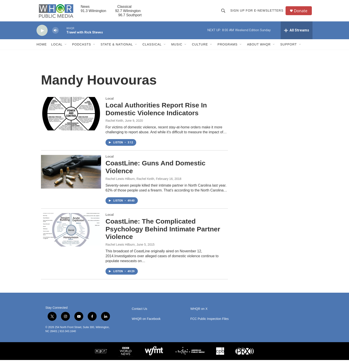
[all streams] (296, 32)
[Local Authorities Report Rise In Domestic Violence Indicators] (71, 115)
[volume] (55, 32)
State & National (117, 46)
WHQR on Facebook (146, 321)
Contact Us (139, 311)
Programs (227, 46)
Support (288, 46)
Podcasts (81, 46)
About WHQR (259, 46)
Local (57, 46)
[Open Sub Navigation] (66, 46)
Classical (152, 46)
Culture (200, 46)
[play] (42, 32)
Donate (301, 11)
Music (176, 46)
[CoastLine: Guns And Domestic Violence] (71, 173)
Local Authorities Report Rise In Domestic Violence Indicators (156, 111)
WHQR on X (198, 311)
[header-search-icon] (223, 12)
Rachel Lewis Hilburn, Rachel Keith (130, 181)
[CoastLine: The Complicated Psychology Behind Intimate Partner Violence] (71, 232)
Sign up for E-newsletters (257, 11)
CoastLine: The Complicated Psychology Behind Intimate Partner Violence (163, 231)
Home (42, 46)
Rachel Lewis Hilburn (120, 246)
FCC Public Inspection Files (209, 321)
